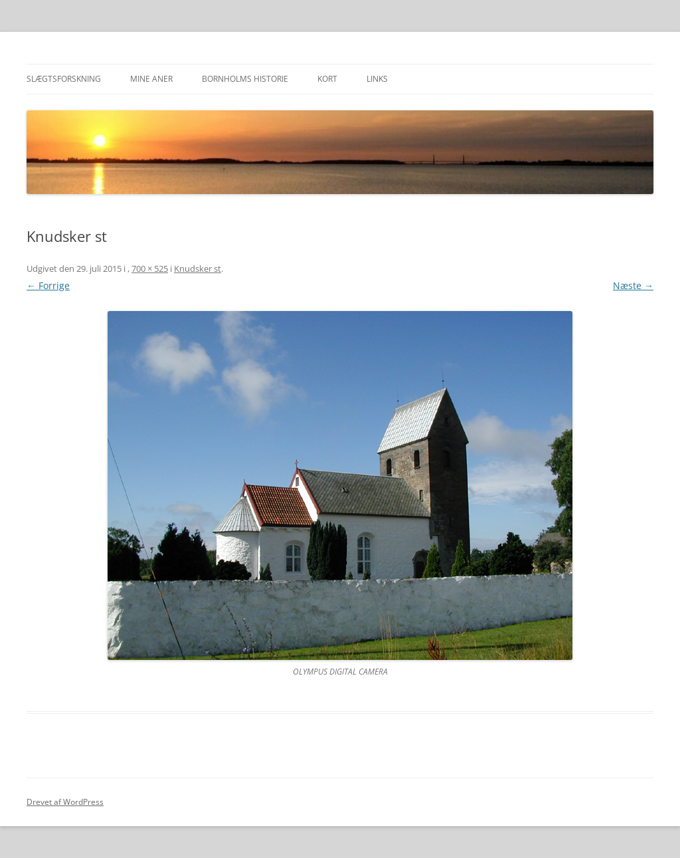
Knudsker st (197, 268)
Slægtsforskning (64, 78)
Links (377, 78)
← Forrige (48, 285)
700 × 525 (149, 268)
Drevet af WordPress (65, 801)
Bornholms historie (245, 78)
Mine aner (151, 78)
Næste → (633, 285)
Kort (327, 78)
